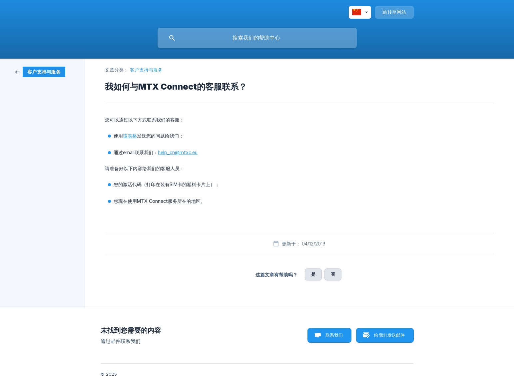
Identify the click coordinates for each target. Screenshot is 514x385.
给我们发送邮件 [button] (389, 335)
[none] (360, 12)
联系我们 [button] (334, 335)
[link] (40, 71)
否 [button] (333, 274)
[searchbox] (257, 38)
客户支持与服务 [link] (146, 70)
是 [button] (313, 274)
